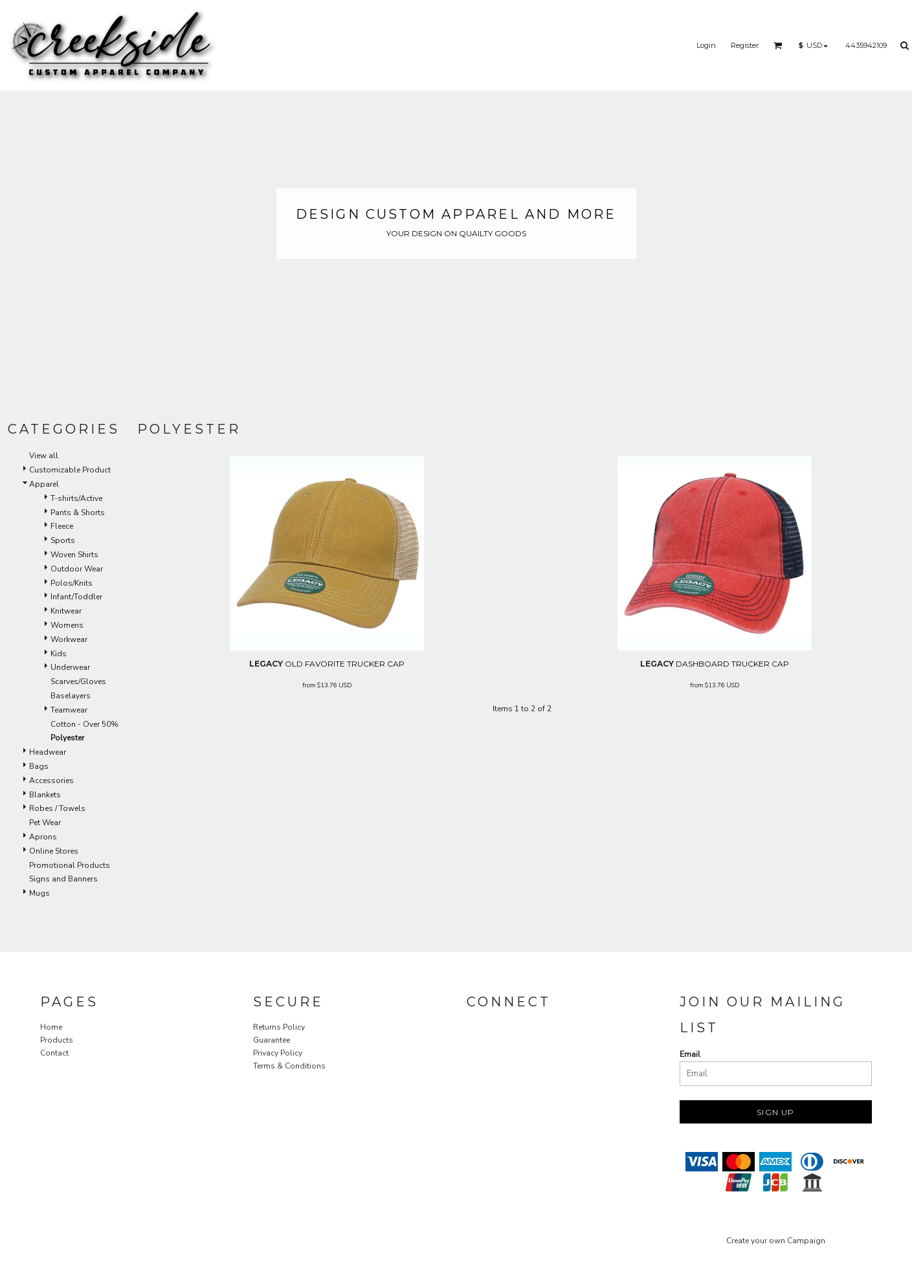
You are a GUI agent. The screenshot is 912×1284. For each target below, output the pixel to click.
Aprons (43, 837)
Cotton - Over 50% (84, 724)
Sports (62, 540)
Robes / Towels (57, 808)
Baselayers (70, 696)
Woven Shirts (74, 554)
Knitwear (66, 611)
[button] (778, 45)
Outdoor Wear (76, 569)
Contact (54, 1053)
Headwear (47, 752)
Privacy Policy (277, 1053)
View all (43, 455)
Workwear (68, 639)
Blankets (45, 795)
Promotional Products (69, 865)
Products (56, 1040)
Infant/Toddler (76, 597)
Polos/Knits (71, 583)
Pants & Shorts (77, 512)
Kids (58, 653)
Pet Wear (45, 822)
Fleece (61, 526)
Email (690, 1054)
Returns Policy (279, 1027)
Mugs (39, 893)
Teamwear (68, 710)
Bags (39, 766)
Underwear (70, 667)
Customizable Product (70, 470)
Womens (66, 625)
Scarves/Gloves (78, 681)
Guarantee (271, 1040)
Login (706, 45)
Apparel (44, 484)
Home (51, 1027)
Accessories (51, 780)
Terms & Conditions (289, 1066)
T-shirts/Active (76, 498)
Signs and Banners (63, 879)
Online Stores (53, 851)
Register (745, 45)
